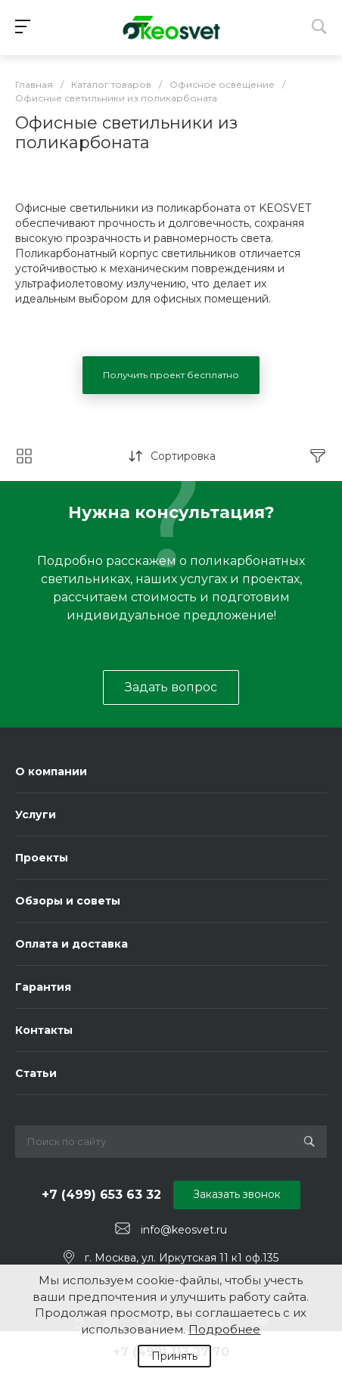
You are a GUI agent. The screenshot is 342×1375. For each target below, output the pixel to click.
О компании (51, 771)
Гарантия (43, 987)
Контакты (44, 1030)
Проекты (41, 857)
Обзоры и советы (67, 901)
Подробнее (224, 1329)
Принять (174, 1356)
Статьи (36, 1073)
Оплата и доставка (71, 944)
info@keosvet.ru (184, 1229)
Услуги (35, 814)
